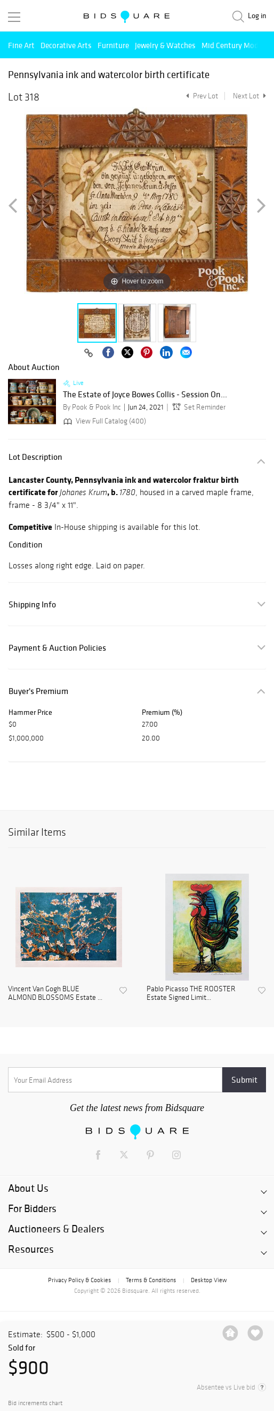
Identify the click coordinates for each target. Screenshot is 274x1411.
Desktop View (209, 1280)
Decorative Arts (66, 45)
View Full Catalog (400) (103, 421)
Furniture (113, 45)
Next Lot (249, 96)
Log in (257, 16)
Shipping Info (32, 604)
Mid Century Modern (235, 45)
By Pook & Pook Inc (92, 407)
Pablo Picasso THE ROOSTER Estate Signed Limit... (191, 994)
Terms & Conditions (151, 1280)
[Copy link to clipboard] (88, 353)
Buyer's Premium (38, 691)
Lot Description (35, 457)
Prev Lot (200, 96)
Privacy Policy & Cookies (79, 1280)
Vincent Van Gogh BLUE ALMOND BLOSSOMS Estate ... (55, 994)
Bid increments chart (35, 1403)
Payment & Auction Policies (57, 648)
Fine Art (21, 45)
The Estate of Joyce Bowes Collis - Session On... (145, 394)
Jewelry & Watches (165, 45)
